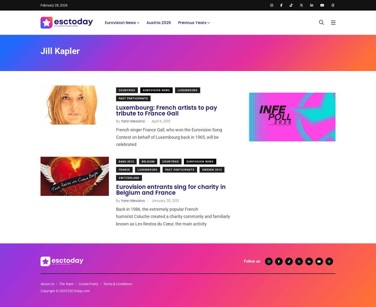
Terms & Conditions (117, 284)
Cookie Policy (88, 284)
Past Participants (133, 98)
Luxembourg (188, 90)
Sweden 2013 (212, 169)
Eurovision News (120, 22)
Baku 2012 (126, 161)
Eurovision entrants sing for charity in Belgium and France (171, 190)
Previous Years (192, 22)
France (124, 169)
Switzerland (129, 178)
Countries (127, 90)
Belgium (148, 161)
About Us (47, 284)
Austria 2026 (159, 22)
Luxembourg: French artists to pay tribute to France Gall (166, 110)
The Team (66, 284)
